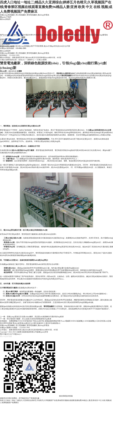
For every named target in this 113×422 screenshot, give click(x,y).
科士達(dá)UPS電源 (57, 35)
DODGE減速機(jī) (77, 321)
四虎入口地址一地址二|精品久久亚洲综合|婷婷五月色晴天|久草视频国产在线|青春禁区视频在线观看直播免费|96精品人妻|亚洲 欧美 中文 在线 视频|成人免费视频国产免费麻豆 (56, 6)
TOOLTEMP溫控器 (25, 321)
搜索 (23, 37)
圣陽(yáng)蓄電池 (101, 35)
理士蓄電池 (90, 35)
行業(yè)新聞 (42, 60)
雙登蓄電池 (69, 35)
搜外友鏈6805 (38, 323)
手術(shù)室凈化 (38, 321)
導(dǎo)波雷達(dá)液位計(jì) (22, 323)
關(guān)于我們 (5, 17)
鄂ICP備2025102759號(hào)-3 (10, 334)
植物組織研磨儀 (51, 321)
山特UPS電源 (24, 35)
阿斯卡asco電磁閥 (63, 321)
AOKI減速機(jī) (90, 321)
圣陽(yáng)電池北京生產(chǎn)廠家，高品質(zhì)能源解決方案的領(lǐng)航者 (35, 317)
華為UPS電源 (44, 35)
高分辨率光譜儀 (6, 323)
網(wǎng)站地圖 (6, 336)
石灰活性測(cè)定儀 (103, 321)
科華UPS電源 (34, 35)
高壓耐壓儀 (13, 321)
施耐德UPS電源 (79, 35)
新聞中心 (30, 60)
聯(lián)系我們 (5, 19)
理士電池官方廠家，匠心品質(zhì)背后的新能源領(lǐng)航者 (29, 319)
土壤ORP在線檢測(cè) (52, 323)
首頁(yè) (21, 60)
